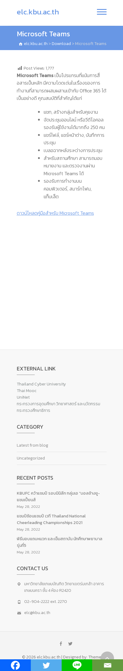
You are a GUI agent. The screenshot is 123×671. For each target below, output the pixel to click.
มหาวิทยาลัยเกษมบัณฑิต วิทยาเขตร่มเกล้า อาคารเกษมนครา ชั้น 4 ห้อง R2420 (64, 587)
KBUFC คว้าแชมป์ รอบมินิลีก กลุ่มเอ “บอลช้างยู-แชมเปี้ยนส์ (58, 496)
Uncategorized (31, 458)
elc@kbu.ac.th (37, 613)
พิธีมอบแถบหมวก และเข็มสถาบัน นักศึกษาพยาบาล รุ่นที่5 (59, 542)
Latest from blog (32, 445)
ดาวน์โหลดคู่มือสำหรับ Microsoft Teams (55, 213)
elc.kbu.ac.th (38, 11)
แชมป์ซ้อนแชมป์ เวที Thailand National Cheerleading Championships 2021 (51, 519)
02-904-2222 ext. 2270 (45, 601)
